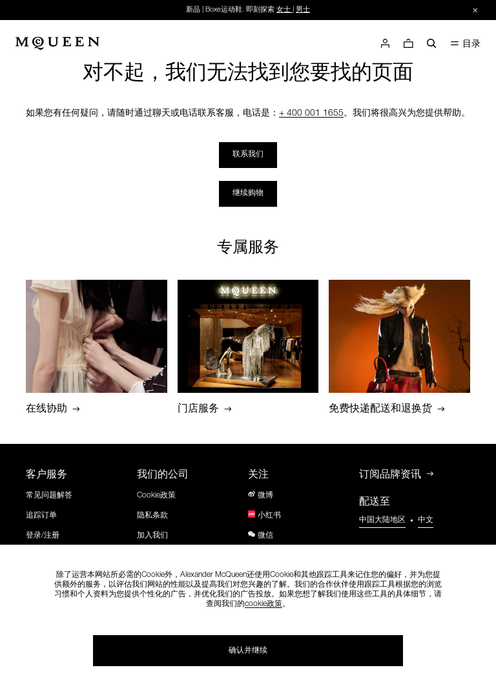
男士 (303, 10)
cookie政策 (263, 604)
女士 (283, 10)
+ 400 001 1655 (311, 113)
